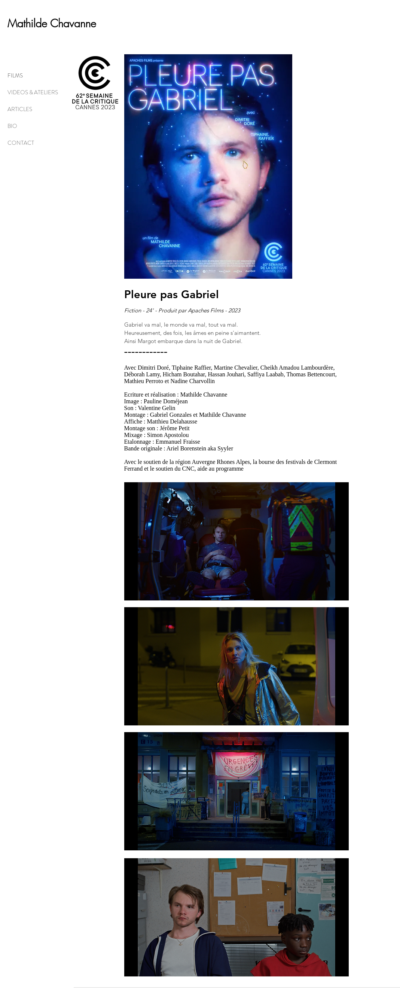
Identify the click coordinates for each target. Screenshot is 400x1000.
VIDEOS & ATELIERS (32, 92)
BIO (12, 126)
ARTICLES (19, 109)
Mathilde (28, 23)
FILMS (15, 75)
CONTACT (20, 143)
